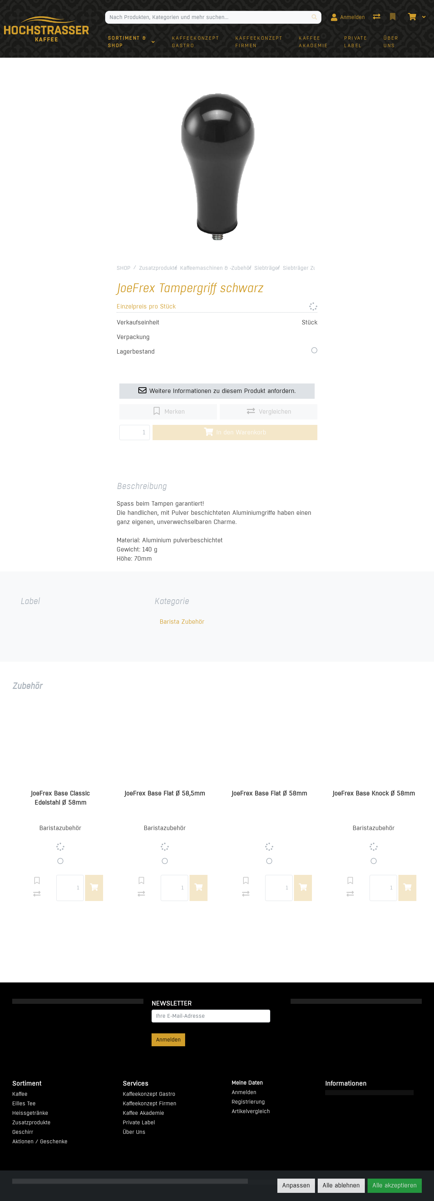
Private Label (139, 1122)
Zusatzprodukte (158, 268)
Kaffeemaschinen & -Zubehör (216, 268)
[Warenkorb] (411, 17)
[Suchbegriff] (206, 17)
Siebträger (267, 268)
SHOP (124, 268)
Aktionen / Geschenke (39, 1141)
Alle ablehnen (341, 1185)
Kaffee (19, 1094)
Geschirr (22, 1132)
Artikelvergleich (251, 1111)
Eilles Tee (24, 1103)
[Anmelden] (348, 17)
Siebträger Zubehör (307, 268)
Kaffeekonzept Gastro (149, 1094)
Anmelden (168, 1039)
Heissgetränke (30, 1113)
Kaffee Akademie (143, 1113)
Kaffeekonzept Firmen (149, 1103)
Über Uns (134, 1132)
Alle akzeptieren (394, 1185)
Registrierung (248, 1102)
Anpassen (296, 1185)
